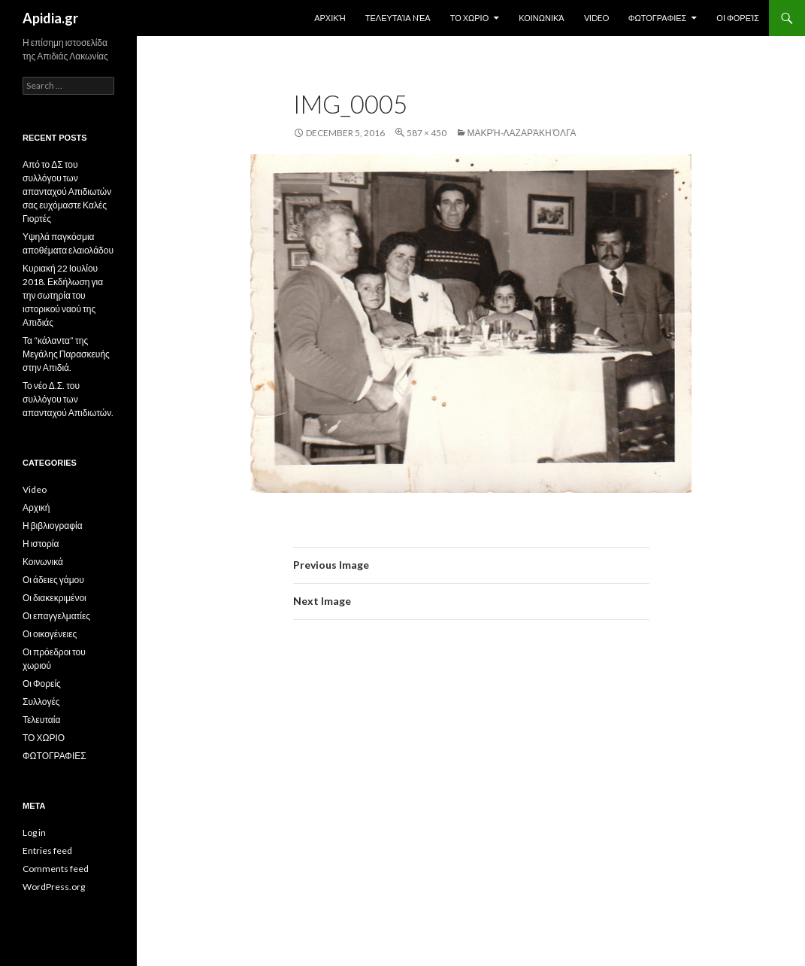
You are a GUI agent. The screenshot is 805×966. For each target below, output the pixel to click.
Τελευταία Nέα (398, 18)
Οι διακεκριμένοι (54, 597)
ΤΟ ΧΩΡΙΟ (469, 18)
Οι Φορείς (737, 18)
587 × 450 (426, 132)
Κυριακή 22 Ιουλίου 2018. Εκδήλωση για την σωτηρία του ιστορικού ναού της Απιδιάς (63, 295)
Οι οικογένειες (50, 633)
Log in (34, 832)
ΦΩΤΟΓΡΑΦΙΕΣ (657, 18)
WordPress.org (54, 886)
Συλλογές (41, 701)
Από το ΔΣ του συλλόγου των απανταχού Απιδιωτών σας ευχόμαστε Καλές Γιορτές (67, 191)
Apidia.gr (50, 18)
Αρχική (330, 18)
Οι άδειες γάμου (53, 579)
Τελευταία (41, 719)
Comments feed (56, 868)
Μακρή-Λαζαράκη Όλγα (522, 132)
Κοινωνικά (541, 18)
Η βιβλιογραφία (53, 525)
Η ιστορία (41, 543)
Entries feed (47, 850)
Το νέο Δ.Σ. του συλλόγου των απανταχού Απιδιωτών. (68, 399)
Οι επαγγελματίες (56, 615)
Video (596, 18)
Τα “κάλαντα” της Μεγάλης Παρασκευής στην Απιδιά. (66, 354)
